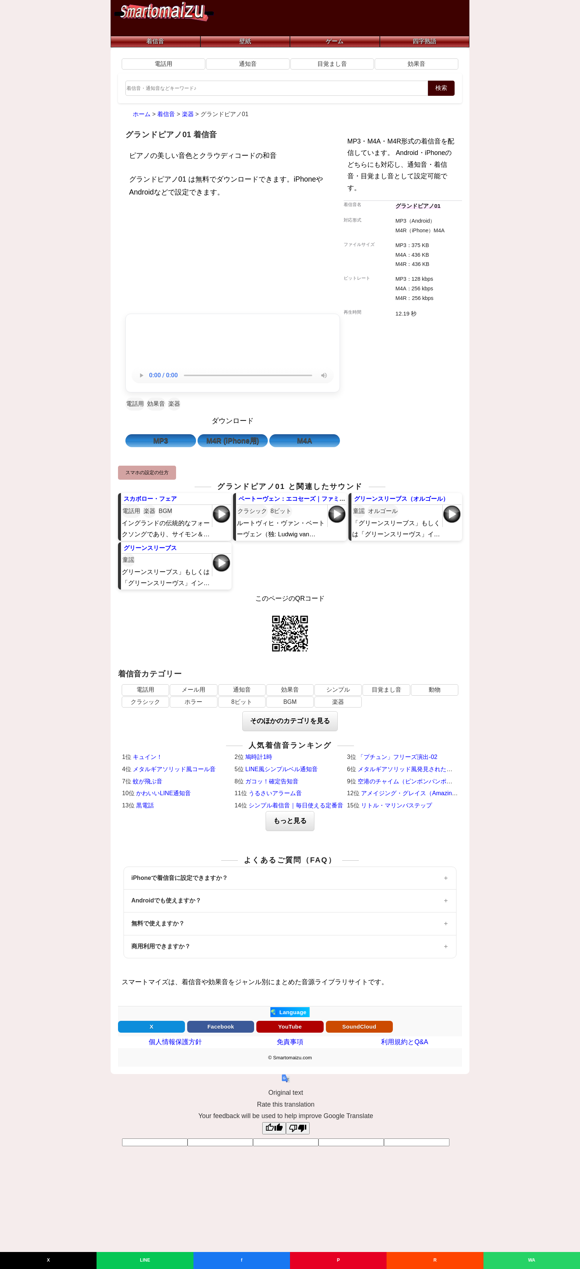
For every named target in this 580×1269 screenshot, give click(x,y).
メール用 (193, 689)
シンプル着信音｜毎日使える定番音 (296, 805)
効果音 (416, 64)
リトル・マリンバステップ (396, 805)
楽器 (174, 404)
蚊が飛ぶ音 (147, 781)
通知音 (248, 64)
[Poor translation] (298, 1128)
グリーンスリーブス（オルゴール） (401, 499)
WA (531, 1260)
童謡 (359, 511)
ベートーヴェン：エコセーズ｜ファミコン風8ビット (308, 499)
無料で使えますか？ (158, 923)
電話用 (163, 64)
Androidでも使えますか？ (166, 900)
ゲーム (335, 41)
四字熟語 (424, 41)
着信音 (155, 41)
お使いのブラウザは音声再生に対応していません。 (233, 375)
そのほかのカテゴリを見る (290, 721)
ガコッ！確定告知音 (272, 781)
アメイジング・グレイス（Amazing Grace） (420, 793)
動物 (435, 689)
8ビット (280, 511)
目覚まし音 (332, 64)
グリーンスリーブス (150, 548)
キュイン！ (147, 757)
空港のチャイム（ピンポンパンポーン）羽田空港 (423, 781)
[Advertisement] (232, 257)
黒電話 (145, 805)
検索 (441, 88)
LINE (145, 1260)
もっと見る (290, 820)
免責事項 (290, 1042)
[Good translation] (274, 1128)
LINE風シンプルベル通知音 (281, 769)
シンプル (338, 689)
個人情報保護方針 (175, 1042)
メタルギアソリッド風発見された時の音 (411, 769)
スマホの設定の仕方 (147, 472)
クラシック (252, 511)
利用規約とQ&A (404, 1042)
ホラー (193, 702)
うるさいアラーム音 (275, 793)
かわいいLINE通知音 (163, 793)
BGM (165, 511)
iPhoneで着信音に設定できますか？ (179, 878)
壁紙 (245, 41)
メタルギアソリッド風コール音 (174, 769)
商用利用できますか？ (160, 946)
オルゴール (383, 511)
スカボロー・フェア (150, 499)
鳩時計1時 (258, 757)
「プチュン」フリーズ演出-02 (397, 757)
